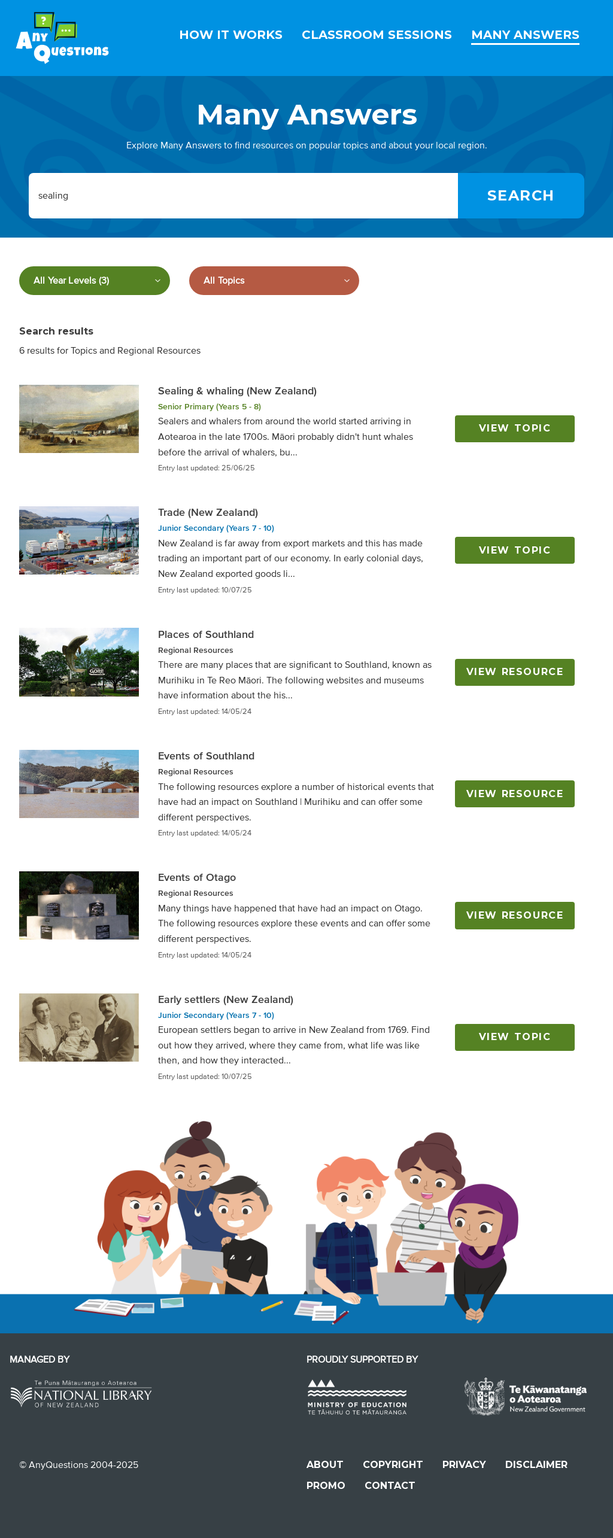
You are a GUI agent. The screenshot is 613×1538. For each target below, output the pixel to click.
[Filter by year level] (94, 280)
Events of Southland (206, 755)
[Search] (521, 195)
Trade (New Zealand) (208, 512)
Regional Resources (195, 650)
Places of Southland (206, 634)
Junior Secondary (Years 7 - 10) (216, 528)
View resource (515, 671)
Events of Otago (197, 877)
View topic (515, 428)
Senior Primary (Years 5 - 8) (209, 407)
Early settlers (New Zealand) (225, 999)
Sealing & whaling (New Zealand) (237, 390)
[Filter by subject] (274, 280)
